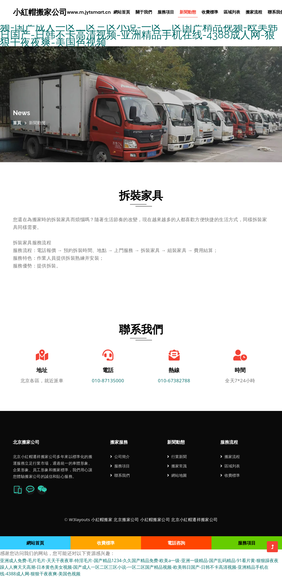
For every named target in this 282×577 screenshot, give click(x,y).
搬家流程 (254, 12)
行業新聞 (177, 456)
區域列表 (232, 12)
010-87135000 (108, 380)
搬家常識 (177, 465)
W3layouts (79, 519)
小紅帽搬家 (101, 519)
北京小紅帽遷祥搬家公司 (194, 519)
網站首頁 (121, 12)
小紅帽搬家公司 (62, 12)
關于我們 (143, 12)
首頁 (17, 122)
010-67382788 (174, 380)
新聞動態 (188, 12)
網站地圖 (177, 475)
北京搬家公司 (126, 519)
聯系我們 (120, 475)
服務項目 (166, 12)
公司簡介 (120, 456)
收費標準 (210, 12)
